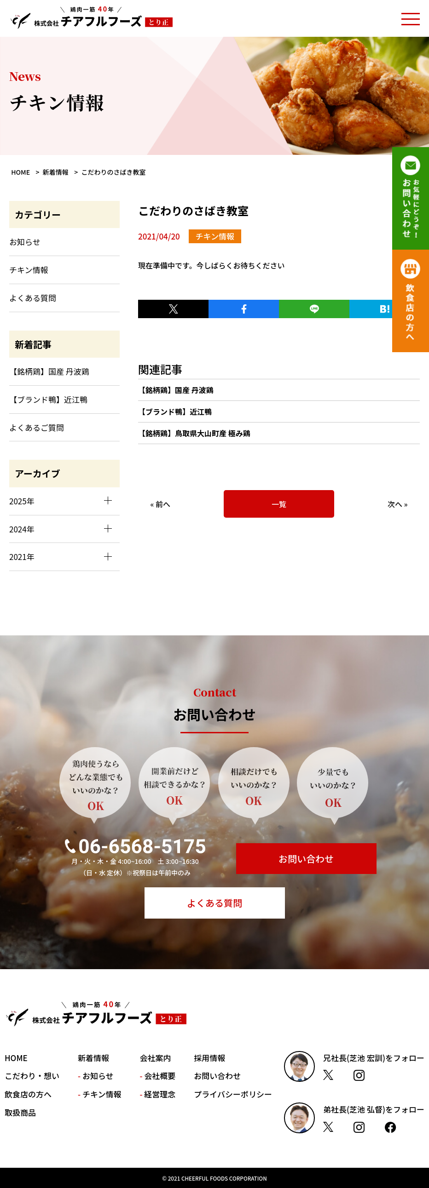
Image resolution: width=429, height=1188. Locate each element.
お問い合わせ (306, 858)
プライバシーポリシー (233, 1094)
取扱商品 (20, 1112)
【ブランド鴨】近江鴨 (175, 411)
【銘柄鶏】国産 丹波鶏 (176, 389)
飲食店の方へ (28, 1094)
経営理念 (159, 1094)
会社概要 (159, 1075)
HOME (16, 1057)
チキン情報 (28, 269)
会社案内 (155, 1057)
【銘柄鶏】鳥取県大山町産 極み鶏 (194, 433)
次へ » (398, 503)
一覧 (279, 503)
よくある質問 (32, 297)
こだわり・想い (32, 1075)
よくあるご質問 (36, 427)
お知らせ (25, 241)
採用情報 (209, 1057)
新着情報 (93, 1057)
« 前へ (160, 503)
